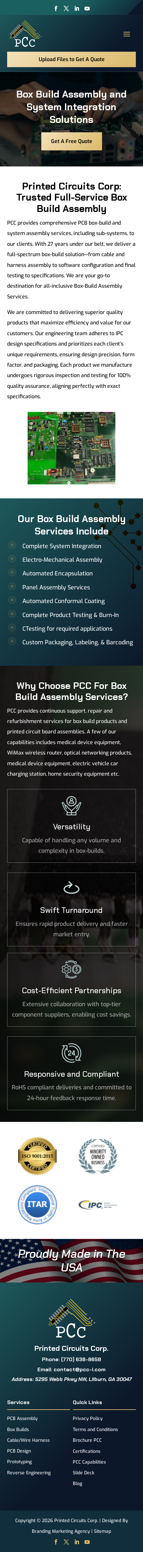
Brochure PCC (87, 1440)
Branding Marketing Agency (61, 1531)
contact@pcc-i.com (80, 1369)
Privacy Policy (88, 1418)
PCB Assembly (22, 1418)
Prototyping (19, 1462)
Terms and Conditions (95, 1430)
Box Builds (18, 1430)
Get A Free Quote (71, 141)
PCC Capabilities (89, 1462)
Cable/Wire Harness (28, 1440)
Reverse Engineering (29, 1473)
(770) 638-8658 (81, 1359)
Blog (77, 1483)
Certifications (86, 1451)
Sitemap (102, 1531)
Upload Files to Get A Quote (72, 59)
